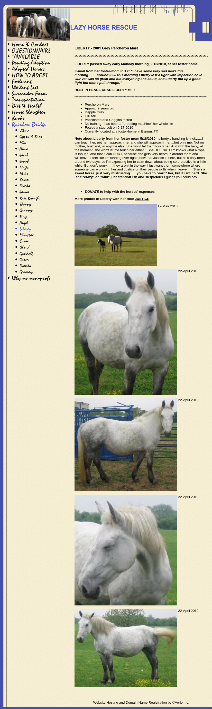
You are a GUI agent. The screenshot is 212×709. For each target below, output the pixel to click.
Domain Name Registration (146, 702)
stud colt (105, 127)
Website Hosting (105, 702)
